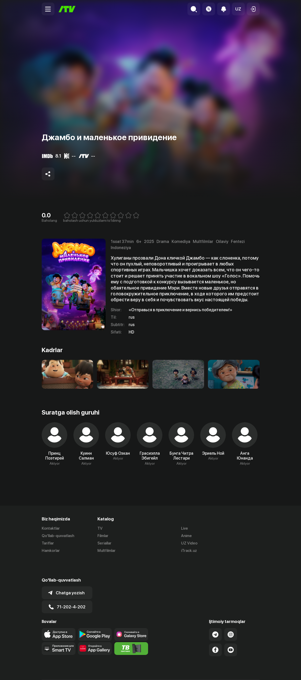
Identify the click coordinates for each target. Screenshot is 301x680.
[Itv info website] (131, 630)
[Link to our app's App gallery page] (95, 630)
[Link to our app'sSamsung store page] (131, 616)
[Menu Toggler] (48, 9)
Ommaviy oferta (210, 670)
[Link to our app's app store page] (58, 616)
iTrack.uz (189, 550)
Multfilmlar (106, 550)
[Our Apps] (58, 630)
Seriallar (104, 543)
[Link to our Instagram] (230, 616)
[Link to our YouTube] (230, 631)
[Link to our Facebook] (215, 631)
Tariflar (48, 543)
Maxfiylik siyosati (245, 670)
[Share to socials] (48, 174)
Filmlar (102, 535)
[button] (238, 9)
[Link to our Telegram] (215, 616)
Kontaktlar (51, 528)
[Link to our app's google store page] (95, 616)
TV (100, 528)
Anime (186, 535)
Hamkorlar (51, 550)
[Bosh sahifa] (67, 9)
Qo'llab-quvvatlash (58, 535)
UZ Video (189, 543)
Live (184, 528)
